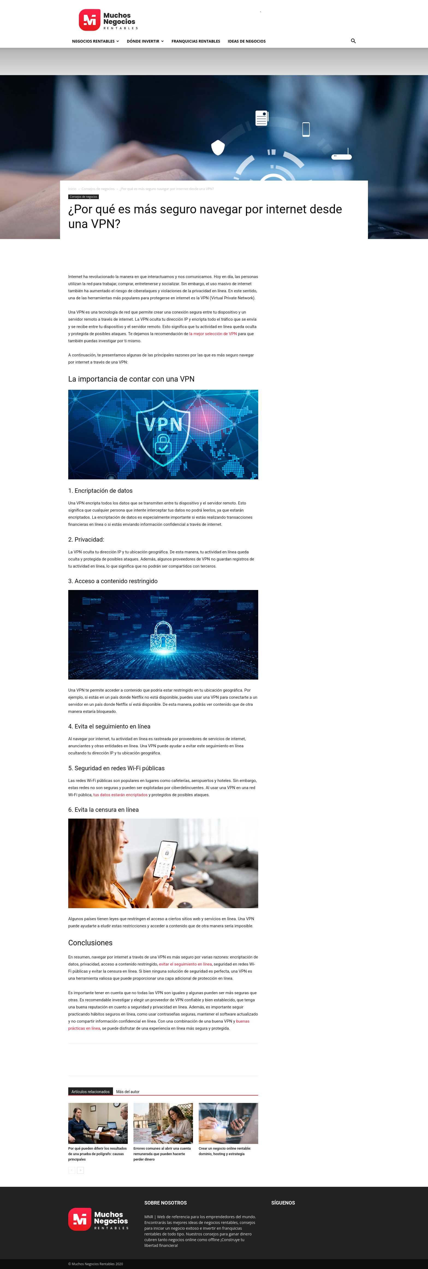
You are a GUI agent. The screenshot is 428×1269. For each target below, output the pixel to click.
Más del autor (127, 1092)
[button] (353, 41)
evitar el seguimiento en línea (185, 964)
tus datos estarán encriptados (120, 794)
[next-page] (80, 1170)
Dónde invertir (145, 41)
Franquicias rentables (196, 41)
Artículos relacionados (91, 1092)
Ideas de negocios (247, 41)
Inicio (72, 189)
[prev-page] (71, 1170)
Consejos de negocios (98, 189)
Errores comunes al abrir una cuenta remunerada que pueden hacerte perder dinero (162, 1153)
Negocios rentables (95, 41)
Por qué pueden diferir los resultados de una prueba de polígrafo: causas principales (97, 1153)
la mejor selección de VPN (213, 333)
